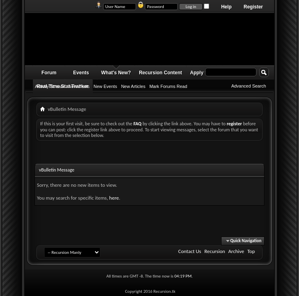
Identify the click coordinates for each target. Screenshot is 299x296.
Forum (48, 73)
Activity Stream (49, 86)
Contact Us (189, 251)
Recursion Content (160, 73)
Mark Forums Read (168, 86)
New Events (105, 86)
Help (226, 7)
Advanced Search (248, 86)
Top (251, 251)
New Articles (133, 86)
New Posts (78, 86)
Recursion (214, 251)
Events (81, 73)
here (114, 198)
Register (253, 7)
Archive (236, 251)
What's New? (116, 73)
